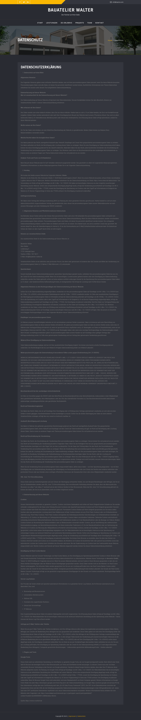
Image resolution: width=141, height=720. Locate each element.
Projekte (79, 23)
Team (89, 23)
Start (40, 23)
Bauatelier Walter (70, 10)
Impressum (72, 716)
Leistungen (51, 23)
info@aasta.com (118, 2)
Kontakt (99, 23)
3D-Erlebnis (66, 23)
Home (110, 40)
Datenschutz (119, 40)
